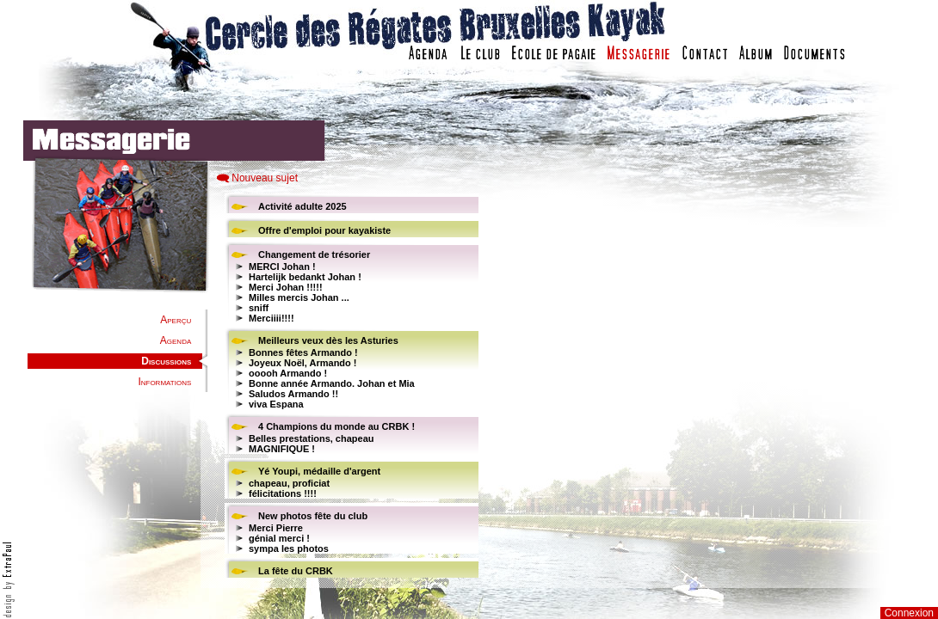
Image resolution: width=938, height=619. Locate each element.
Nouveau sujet (264, 178)
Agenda (175, 340)
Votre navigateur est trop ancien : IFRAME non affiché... (349, 386)
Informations (164, 382)
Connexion (909, 613)
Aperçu (175, 320)
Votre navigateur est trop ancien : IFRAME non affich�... (695, 386)
